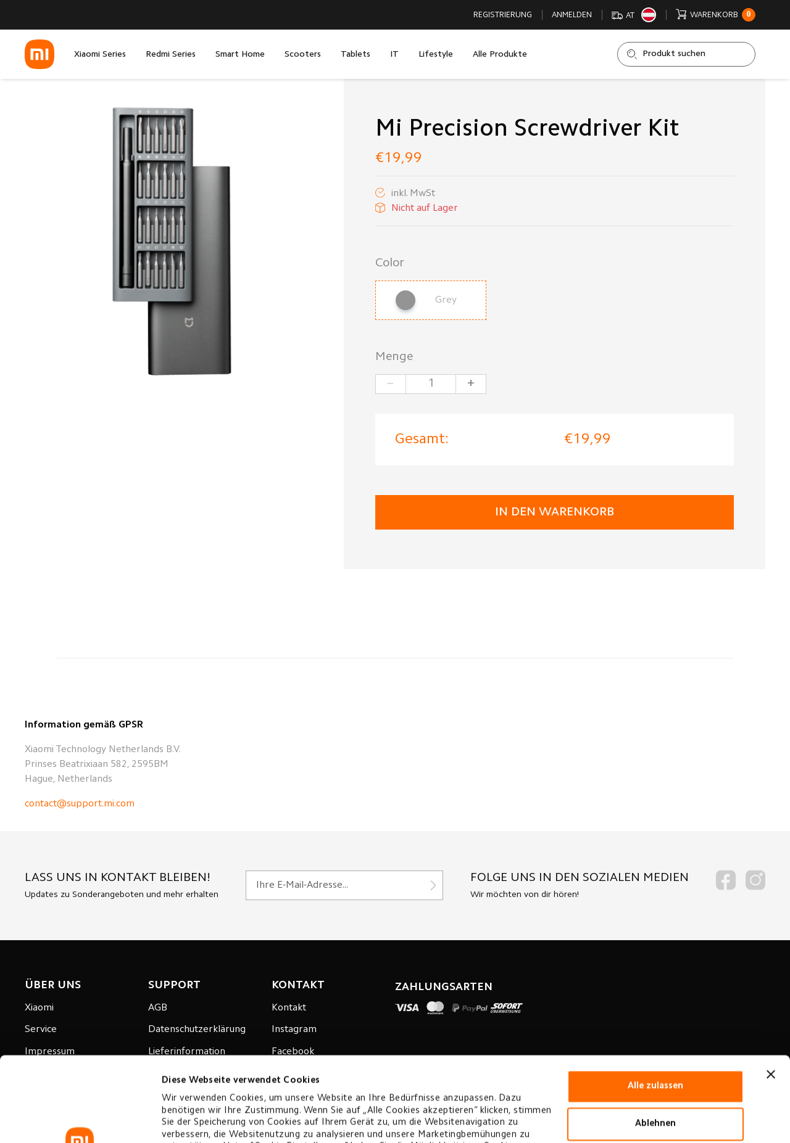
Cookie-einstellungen (209, 1118)
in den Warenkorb (554, 512)
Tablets (355, 55)
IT (394, 55)
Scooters (303, 55)
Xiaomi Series (100, 55)
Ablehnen (655, 1039)
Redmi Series (171, 55)
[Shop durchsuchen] (686, 54)
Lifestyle (435, 55)
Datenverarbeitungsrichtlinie (229, 1086)
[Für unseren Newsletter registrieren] (344, 885)
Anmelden (572, 15)
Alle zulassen (655, 1001)
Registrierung (502, 15)
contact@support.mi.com (80, 804)
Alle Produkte (500, 55)
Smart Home (240, 55)
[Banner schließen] (771, 989)
